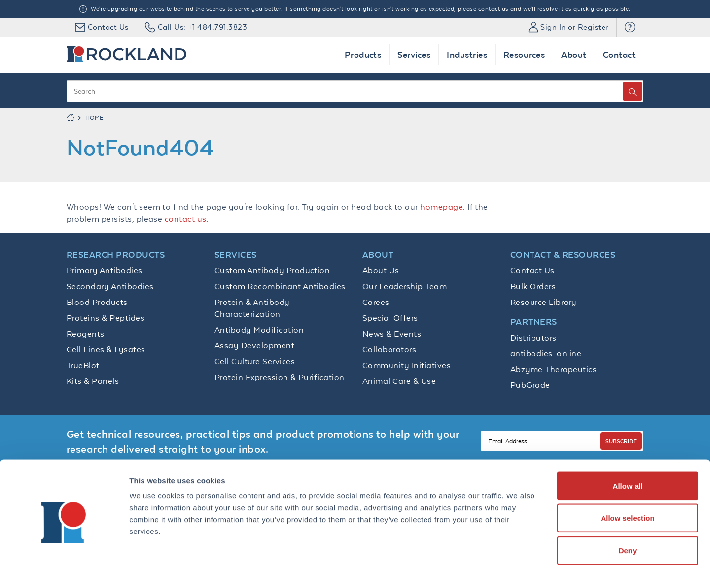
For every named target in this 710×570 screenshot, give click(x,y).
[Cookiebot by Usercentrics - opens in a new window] (64, 550)
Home (94, 117)
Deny (628, 505)
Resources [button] (524, 54)
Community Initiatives (406, 365)
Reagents (86, 334)
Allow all (628, 440)
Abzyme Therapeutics (553, 369)
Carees (376, 302)
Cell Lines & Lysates (106, 349)
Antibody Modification (259, 330)
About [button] (573, 54)
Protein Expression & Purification (279, 377)
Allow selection (627, 473)
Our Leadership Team (404, 286)
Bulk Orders (533, 286)
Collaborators (389, 349)
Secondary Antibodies (110, 286)
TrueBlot (83, 365)
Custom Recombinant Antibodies (280, 286)
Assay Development (254, 345)
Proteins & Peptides (105, 318)
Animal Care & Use (399, 381)
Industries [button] (467, 54)
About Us (380, 270)
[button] (629, 27)
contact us (186, 219)
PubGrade (530, 385)
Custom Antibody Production (272, 270)
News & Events (391, 334)
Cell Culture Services (254, 361)
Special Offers (390, 318)
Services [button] (413, 54)
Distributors (533, 337)
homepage (441, 207)
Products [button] (363, 54)
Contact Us (532, 270)
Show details (517, 550)
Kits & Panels (93, 381)
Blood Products (97, 302)
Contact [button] (619, 54)
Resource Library (543, 302)
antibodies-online (545, 353)
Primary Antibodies (104, 270)
